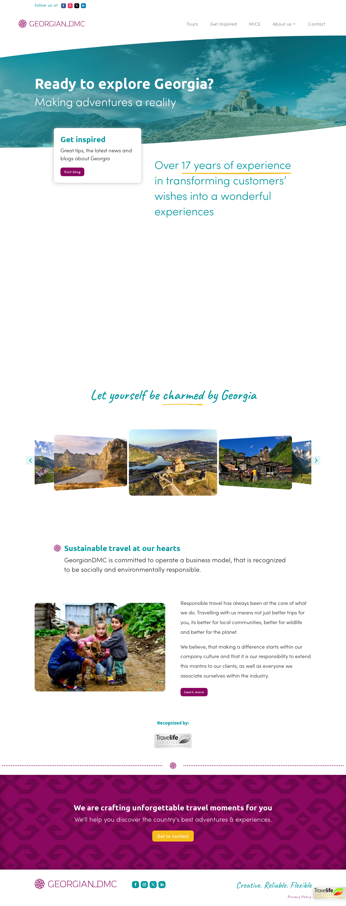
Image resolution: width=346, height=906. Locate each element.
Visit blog (72, 171)
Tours (192, 24)
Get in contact (173, 836)
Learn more (194, 691)
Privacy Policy (299, 896)
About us (282, 24)
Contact (316, 24)
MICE (255, 24)
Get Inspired (223, 24)
